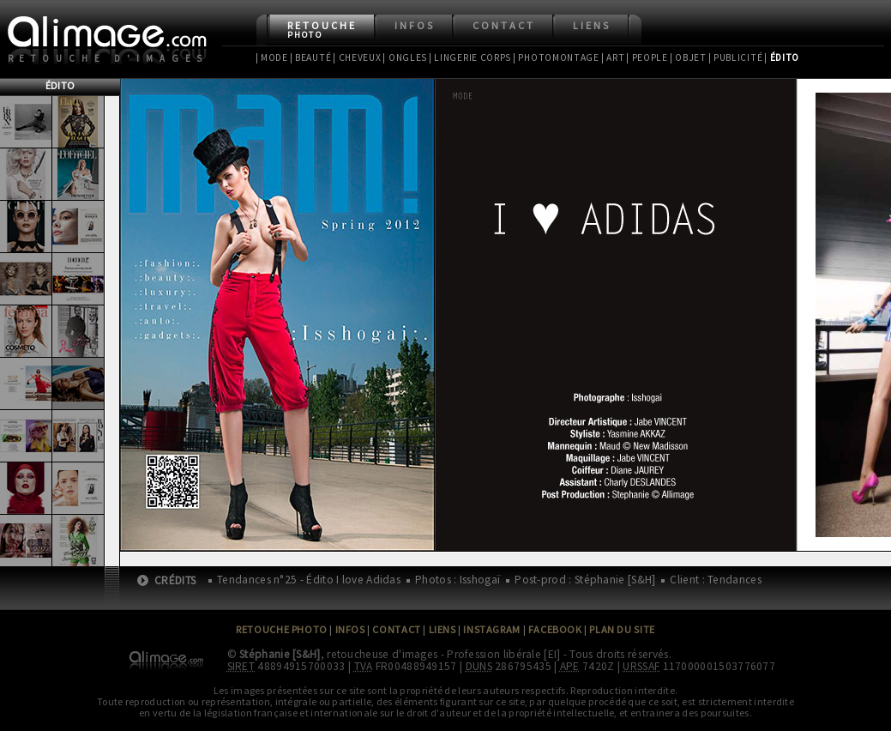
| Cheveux (357, 57)
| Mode (272, 57)
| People (647, 57)
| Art (612, 57)
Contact (504, 25)
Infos (414, 25)
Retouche (322, 29)
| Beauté (311, 57)
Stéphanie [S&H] (280, 654)
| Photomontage (556, 57)
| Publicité (735, 57)
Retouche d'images (108, 58)
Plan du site (621, 629)
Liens (592, 25)
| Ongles (404, 57)
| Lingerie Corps (470, 57)
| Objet (688, 57)
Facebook (555, 629)
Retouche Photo (282, 629)
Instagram (491, 629)
